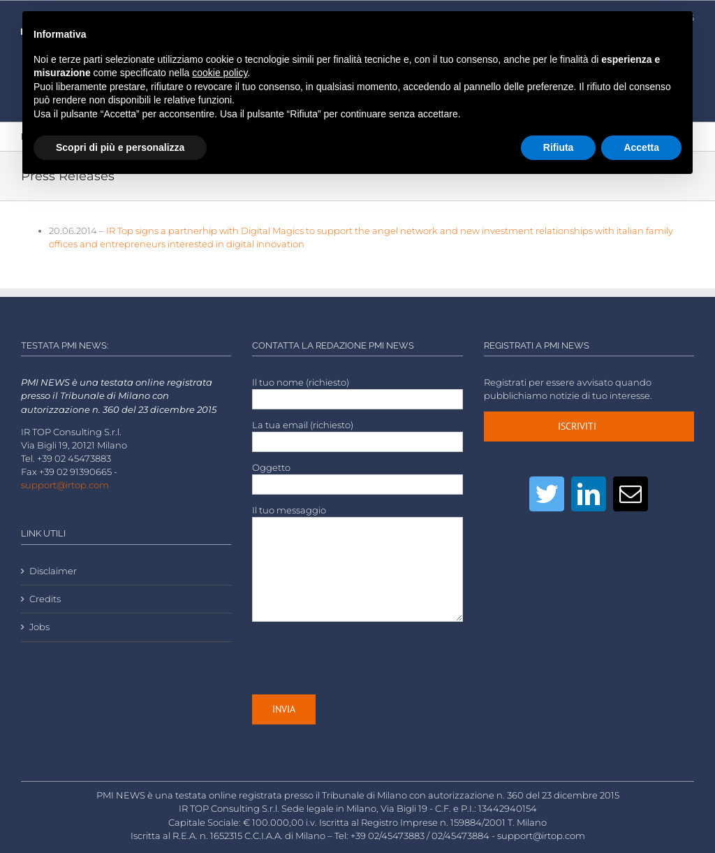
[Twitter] (546, 493)
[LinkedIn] (588, 493)
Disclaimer (53, 571)
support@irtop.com (65, 485)
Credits (45, 599)
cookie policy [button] (219, 72)
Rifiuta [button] (558, 147)
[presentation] (358, 658)
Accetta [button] (641, 147)
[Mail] (630, 493)
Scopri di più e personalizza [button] (120, 147)
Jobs (39, 627)
